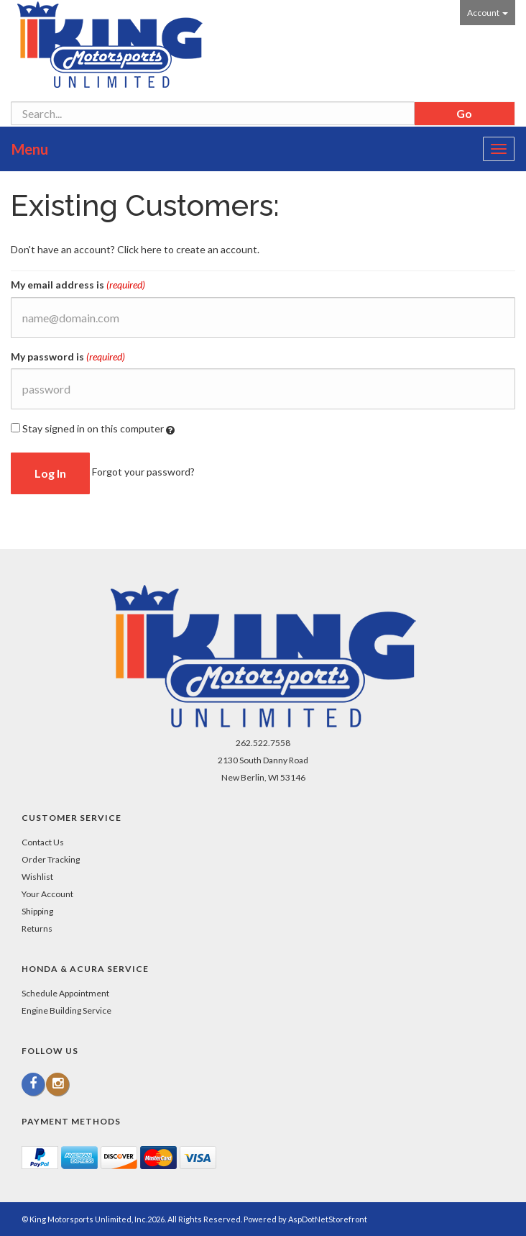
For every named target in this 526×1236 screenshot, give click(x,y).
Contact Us (43, 842)
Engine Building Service (66, 1010)
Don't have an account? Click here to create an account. (135, 249)
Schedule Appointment (65, 993)
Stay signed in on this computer (93, 428)
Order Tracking (51, 859)
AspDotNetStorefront (327, 1219)
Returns (37, 928)
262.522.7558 (263, 742)
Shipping (37, 911)
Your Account (47, 894)
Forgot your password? (143, 471)
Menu (29, 149)
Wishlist (37, 876)
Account (487, 12)
